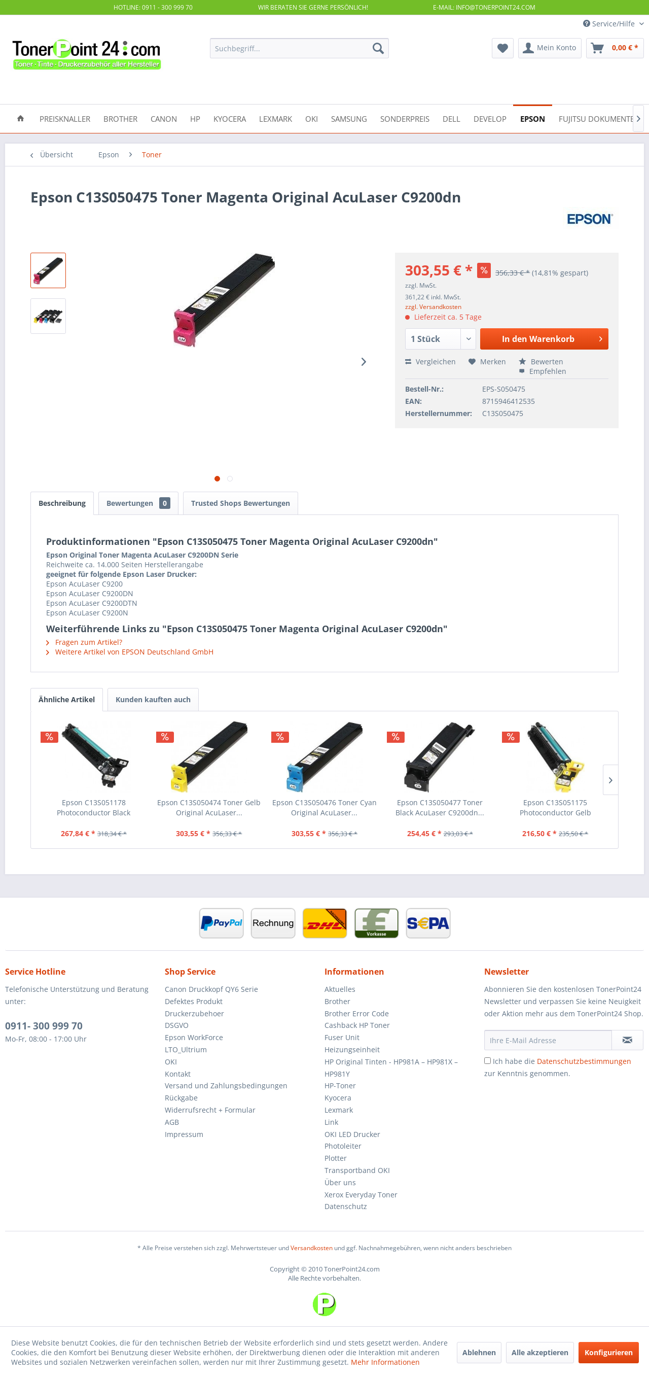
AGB (172, 1122)
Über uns (340, 1182)
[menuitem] (299, 48)
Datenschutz (345, 1206)
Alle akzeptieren (540, 1352)
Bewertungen (138, 503)
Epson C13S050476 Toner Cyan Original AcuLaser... (324, 807)
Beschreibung (62, 503)
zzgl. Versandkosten (433, 306)
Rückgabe (181, 1098)
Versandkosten (312, 1248)
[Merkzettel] (503, 48)
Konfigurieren (609, 1352)
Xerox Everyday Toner (361, 1194)
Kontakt (178, 1074)
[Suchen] (378, 48)
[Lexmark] (276, 118)
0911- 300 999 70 (44, 1025)
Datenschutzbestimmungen (584, 1061)
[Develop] (490, 118)
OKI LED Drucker (352, 1134)
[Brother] (120, 118)
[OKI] (311, 118)
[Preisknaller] (65, 118)
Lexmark (338, 1110)
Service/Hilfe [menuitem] (610, 23)
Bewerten (541, 361)
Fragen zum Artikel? (84, 642)
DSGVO (177, 1025)
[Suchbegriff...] (299, 48)
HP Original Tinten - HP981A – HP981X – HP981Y (391, 1068)
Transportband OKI (357, 1170)
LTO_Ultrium (186, 1049)
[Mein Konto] (550, 48)
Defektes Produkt (194, 1001)
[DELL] (451, 118)
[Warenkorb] (615, 48)
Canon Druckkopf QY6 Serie (211, 989)
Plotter (335, 1158)
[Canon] (164, 118)
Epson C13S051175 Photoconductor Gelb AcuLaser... (555, 808)
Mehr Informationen (385, 1362)
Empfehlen (542, 371)
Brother (337, 1001)
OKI (171, 1061)
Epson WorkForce (194, 1037)
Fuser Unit (341, 1037)
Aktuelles (339, 989)
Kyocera (337, 1098)
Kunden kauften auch (153, 699)
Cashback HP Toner (357, 1025)
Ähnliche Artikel (67, 699)
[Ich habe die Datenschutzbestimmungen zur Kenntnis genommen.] (487, 1060)
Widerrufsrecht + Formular (210, 1110)
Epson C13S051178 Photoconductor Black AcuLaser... (93, 808)
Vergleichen (430, 361)
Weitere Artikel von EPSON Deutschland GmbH (129, 652)
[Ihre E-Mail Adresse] (548, 1040)
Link (331, 1122)
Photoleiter (343, 1146)
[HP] (195, 118)
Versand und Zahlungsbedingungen (226, 1085)
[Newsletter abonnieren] (627, 1040)
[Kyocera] (230, 118)
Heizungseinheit (352, 1049)
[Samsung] (349, 118)
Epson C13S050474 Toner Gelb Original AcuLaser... (209, 807)
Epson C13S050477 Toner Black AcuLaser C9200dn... (439, 807)
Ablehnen (479, 1352)
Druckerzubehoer (194, 1013)
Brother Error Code (356, 1013)
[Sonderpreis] (405, 118)
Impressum (184, 1134)
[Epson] (532, 118)
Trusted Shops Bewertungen (240, 503)
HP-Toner (340, 1085)
